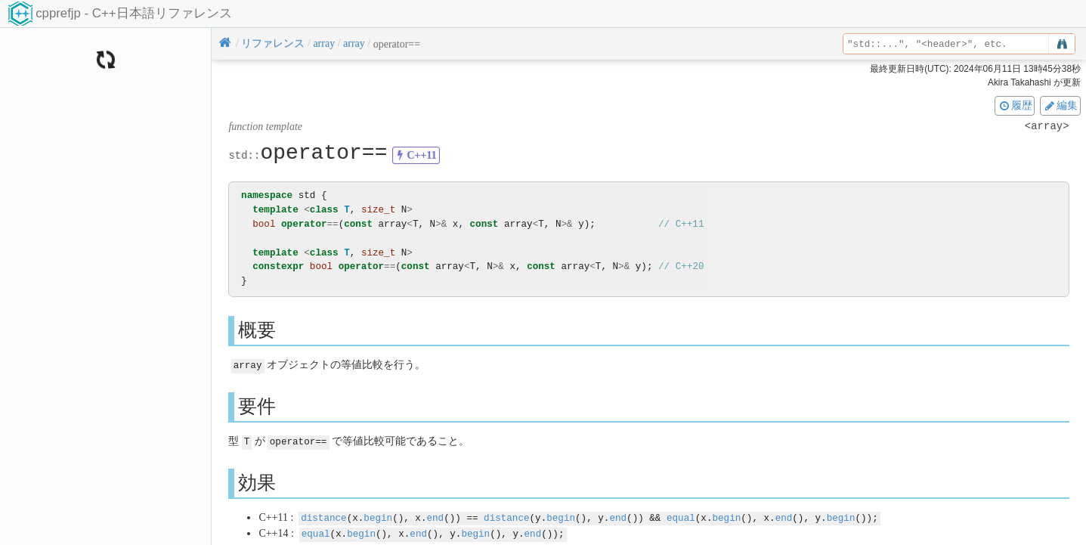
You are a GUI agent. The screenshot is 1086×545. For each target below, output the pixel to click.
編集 (1060, 105)
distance (323, 515)
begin (378, 515)
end (435, 515)
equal (681, 515)
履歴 (1015, 105)
